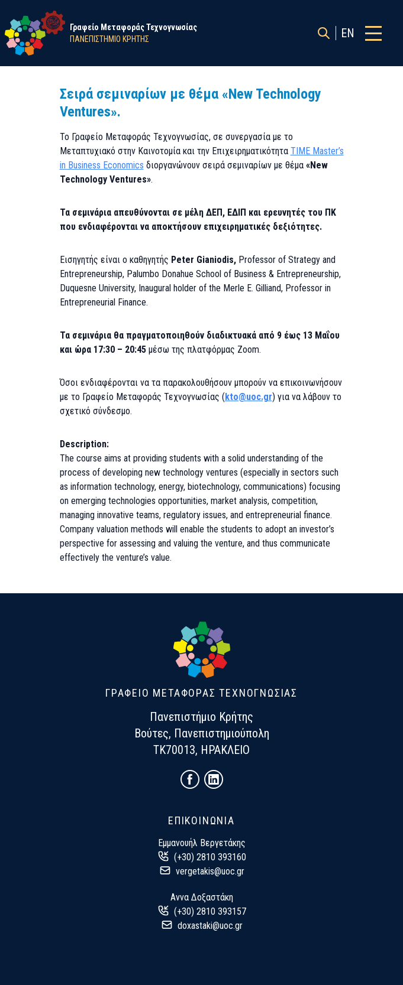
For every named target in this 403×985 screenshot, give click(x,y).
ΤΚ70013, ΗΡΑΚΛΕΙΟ (201, 750)
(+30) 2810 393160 (210, 857)
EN (347, 33)
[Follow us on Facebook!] (189, 779)
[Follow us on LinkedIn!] (213, 779)
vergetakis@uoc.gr (210, 871)
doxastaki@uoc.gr (210, 925)
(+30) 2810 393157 (210, 911)
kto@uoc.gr (248, 396)
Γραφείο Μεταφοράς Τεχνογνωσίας (133, 27)
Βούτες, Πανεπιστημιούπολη (201, 733)
